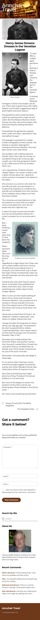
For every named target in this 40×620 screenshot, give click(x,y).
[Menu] (36, 3)
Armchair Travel (9, 612)
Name (6, 476)
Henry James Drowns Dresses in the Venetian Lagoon (20, 46)
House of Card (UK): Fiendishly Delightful (18, 404)
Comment (7, 447)
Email (6, 484)
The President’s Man (25, 409)
